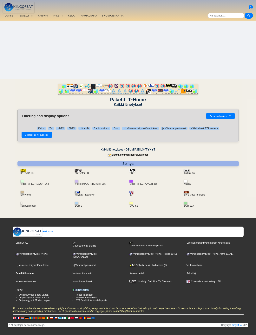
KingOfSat (237, 325)
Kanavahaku (194, 265)
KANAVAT (43, 15)
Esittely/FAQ (22, 243)
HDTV (60, 128)
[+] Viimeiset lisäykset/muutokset (140, 128)
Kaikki (41, 128)
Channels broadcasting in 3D (204, 281)
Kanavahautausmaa (26, 281)
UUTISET (10, 15)
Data (116, 128)
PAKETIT (58, 15)
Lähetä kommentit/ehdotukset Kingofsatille (208, 243)
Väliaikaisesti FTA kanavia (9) (148, 265)
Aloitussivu (33, 231)
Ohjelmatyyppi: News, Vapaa (34, 297)
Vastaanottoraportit (82, 273)
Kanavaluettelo (137, 273)
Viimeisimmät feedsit (86, 297)
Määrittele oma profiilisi (84, 244)
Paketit (190, 273)
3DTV (72, 128)
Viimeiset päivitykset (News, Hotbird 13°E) (153, 254)
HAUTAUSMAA (89, 15)
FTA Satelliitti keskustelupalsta (91, 300)
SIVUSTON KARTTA (112, 15)
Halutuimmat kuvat (82, 281)
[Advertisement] (128, 50)
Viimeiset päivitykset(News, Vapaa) (85, 255)
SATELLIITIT (26, 15)
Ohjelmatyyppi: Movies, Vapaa (34, 300)
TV (50, 128)
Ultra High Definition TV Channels (150, 281)
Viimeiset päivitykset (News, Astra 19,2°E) (210, 254)
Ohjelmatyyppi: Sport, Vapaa (34, 294)
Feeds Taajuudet (84, 294)
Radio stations (101, 128)
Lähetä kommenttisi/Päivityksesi (130, 154)
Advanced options (220, 116)
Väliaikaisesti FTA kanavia (204, 128)
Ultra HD (84, 128)
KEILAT (72, 15)
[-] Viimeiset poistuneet (174, 128)
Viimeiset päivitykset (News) (32, 254)
